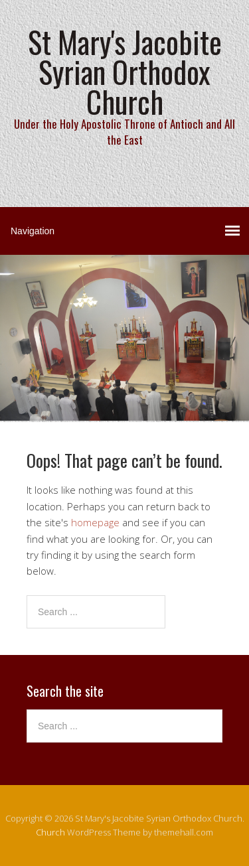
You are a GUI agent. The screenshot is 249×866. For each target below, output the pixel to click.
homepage (95, 522)
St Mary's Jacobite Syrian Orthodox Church (125, 71)
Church (50, 832)
